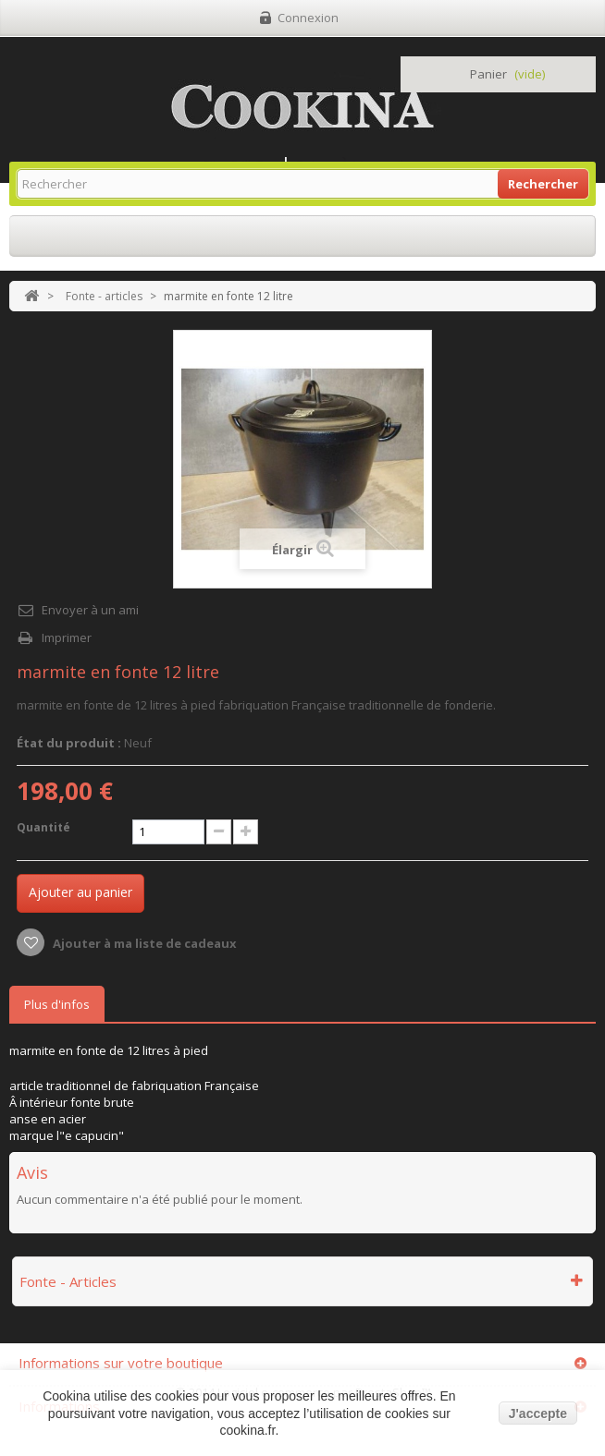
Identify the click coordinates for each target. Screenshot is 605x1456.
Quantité (43, 827)
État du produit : (69, 742)
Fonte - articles (104, 296)
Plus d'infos (57, 1004)
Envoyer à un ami (90, 609)
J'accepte (538, 1413)
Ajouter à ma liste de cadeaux (143, 943)
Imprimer (67, 637)
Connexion (308, 17)
